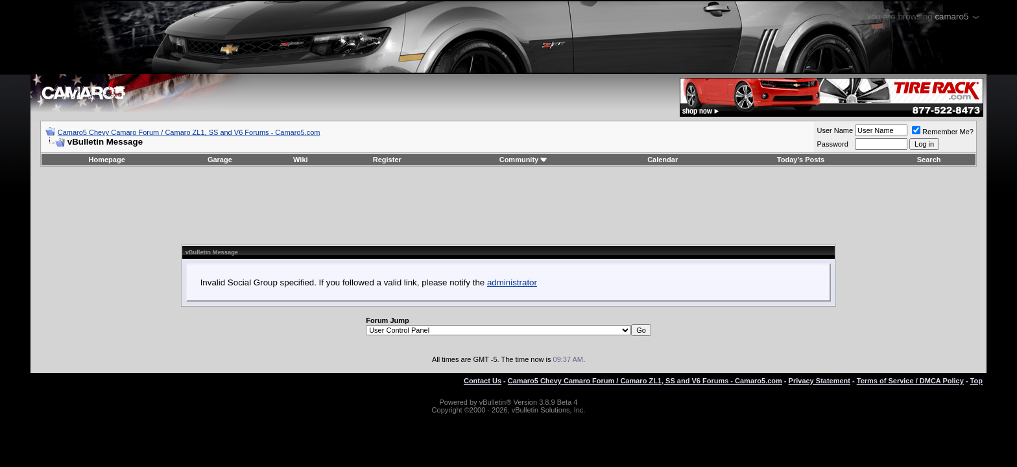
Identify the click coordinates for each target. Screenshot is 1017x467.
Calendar (662, 159)
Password (832, 144)
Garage (220, 159)
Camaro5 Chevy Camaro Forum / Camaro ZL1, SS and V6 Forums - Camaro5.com (189, 132)
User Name (835, 130)
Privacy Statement (819, 381)
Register (387, 159)
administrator (512, 282)
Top (976, 381)
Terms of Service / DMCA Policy (910, 381)
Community (523, 159)
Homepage (107, 159)
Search (929, 159)
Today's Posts (800, 159)
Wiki (300, 159)
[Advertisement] (508, 205)
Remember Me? (943, 132)
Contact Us (482, 381)
